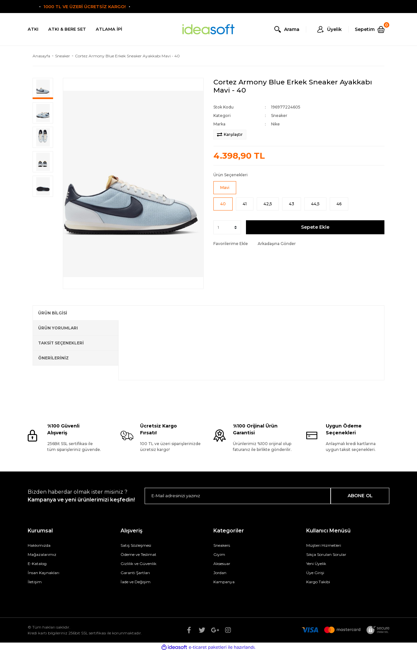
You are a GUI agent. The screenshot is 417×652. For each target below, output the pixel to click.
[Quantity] (227, 227)
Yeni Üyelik (316, 563)
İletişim (35, 581)
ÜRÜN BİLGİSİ (52, 313)
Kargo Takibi (318, 581)
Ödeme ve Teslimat (138, 554)
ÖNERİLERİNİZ (53, 357)
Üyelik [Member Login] (334, 29)
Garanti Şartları (135, 572)
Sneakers (221, 545)
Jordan (219, 572)
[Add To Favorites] (230, 244)
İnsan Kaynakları (43, 572)
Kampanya (224, 581)
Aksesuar (221, 563)
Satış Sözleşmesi (136, 545)
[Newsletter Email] (237, 496)
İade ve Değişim (136, 581)
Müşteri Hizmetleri (323, 545)
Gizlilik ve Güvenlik (138, 563)
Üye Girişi (315, 572)
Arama (291, 29)
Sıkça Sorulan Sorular (326, 554)
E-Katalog (37, 563)
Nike (275, 124)
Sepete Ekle (315, 227)
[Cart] (372, 29)
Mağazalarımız (42, 554)
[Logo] (208, 29)
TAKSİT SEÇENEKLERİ (61, 342)
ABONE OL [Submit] (360, 496)
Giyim (219, 554)
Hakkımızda (39, 545)
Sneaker (279, 115)
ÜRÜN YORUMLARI (58, 328)
